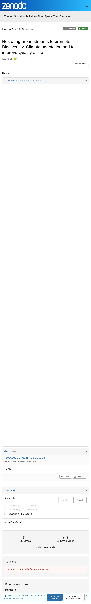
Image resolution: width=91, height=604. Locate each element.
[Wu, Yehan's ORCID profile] (15, 58)
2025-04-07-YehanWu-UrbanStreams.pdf (24, 458)
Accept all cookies (55, 597)
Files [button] (45, 451)
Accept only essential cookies (73, 597)
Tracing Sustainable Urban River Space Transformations (38, 16)
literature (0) (14, 505)
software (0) (14, 509)
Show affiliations (80, 63)
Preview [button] (65, 477)
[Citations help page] (14, 490)
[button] (45, 80)
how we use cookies (13, 598)
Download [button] (79, 477)
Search (80, 500)
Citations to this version (20, 514)
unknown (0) (32, 509)
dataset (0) (32, 505)
